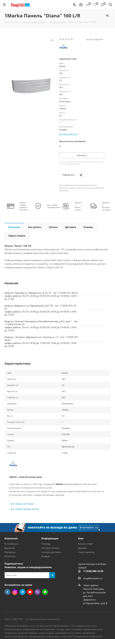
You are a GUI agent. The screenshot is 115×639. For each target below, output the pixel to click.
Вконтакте (7, 592)
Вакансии (9, 547)
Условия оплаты (50, 547)
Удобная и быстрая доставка (106, 206)
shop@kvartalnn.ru (93, 578)
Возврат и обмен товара (78, 206)
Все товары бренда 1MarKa (25, 509)
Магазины (10, 552)
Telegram (22, 592)
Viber (37, 592)
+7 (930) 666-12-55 (93, 571)
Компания (11, 538)
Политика (9, 556)
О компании (11, 543)
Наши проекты (86, 552)
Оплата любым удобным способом (24, 206)
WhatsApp (45, 592)
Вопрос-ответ (85, 543)
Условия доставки (51, 552)
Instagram (15, 592)
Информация (49, 538)
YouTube (30, 592)
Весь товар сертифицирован (55, 206)
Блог (81, 538)
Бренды (82, 547)
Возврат (45, 556)
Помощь (46, 543)
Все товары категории (22, 503)
